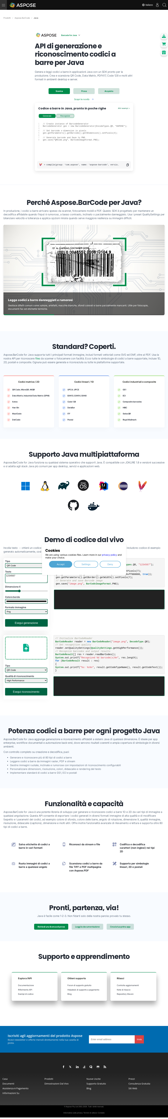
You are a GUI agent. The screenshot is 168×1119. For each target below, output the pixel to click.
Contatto (101, 1114)
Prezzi (131, 1080)
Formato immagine (15, 608)
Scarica (59, 91)
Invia (139, 1041)
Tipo (7, 561)
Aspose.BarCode (22, 18)
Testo (8, 571)
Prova (84, 91)
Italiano (145, 4)
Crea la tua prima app (120, 928)
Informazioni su (10, 1094)
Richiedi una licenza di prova (51, 928)
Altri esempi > (124, 108)
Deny (110, 564)
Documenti (8, 1085)
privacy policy (109, 554)
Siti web (132, 1089)
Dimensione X (13, 588)
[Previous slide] (10, 270)
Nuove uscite (93, 1080)
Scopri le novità (81, 99)
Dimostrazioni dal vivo (56, 1085)
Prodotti (48, 1080)
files (37, 358)
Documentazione (26, 987)
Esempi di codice (25, 995)
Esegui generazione (26, 624)
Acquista (109, 91)
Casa (5, 1080)
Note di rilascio (123, 991)
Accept (60, 564)
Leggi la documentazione (87, 928)
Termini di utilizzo (90, 1114)
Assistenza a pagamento (15, 1089)
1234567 (26, 579)
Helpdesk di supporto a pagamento (83, 991)
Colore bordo (12, 598)
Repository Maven (125, 995)
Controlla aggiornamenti (128, 987)
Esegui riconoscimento (26, 693)
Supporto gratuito (96, 1085)
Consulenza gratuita (139, 1085)
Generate (47, 116)
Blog (69, 995)
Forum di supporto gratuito (79, 987)
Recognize (65, 116)
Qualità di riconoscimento (19, 677)
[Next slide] (158, 270)
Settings (86, 564)
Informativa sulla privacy (73, 1114)
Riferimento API (25, 991)
